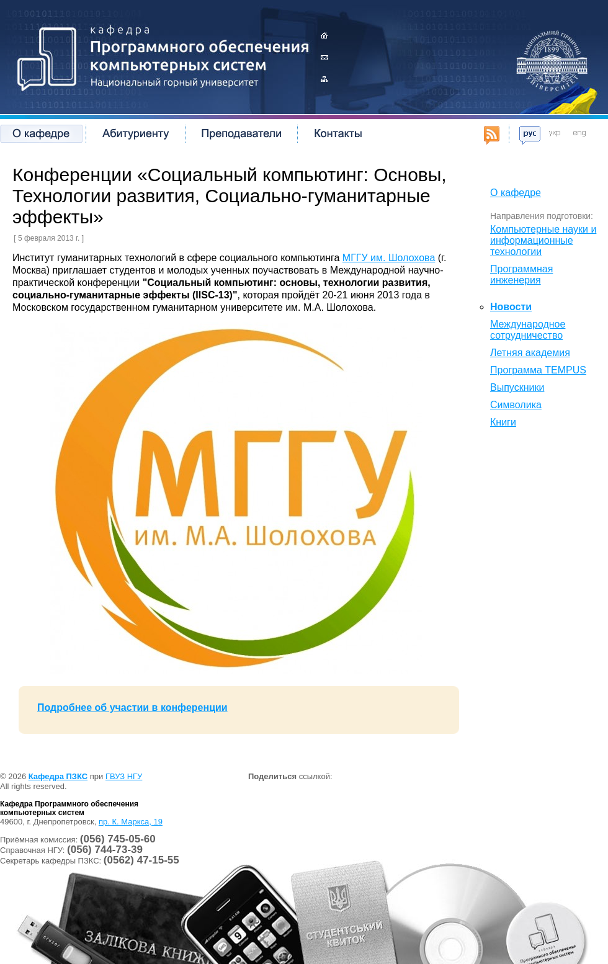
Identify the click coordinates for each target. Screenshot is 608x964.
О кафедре (41, 133)
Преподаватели (241, 133)
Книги (503, 422)
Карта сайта (324, 79)
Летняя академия (530, 352)
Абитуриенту (135, 133)
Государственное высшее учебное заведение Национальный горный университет (552, 59)
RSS (491, 135)
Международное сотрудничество (527, 330)
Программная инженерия (521, 274)
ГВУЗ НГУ (123, 776)
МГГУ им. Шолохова (388, 257)
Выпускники (517, 387)
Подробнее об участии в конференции (132, 707)
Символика (516, 404)
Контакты (324, 57)
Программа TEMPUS (538, 370)
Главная (324, 35)
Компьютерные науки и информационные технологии (543, 240)
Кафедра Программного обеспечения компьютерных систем (158, 56)
